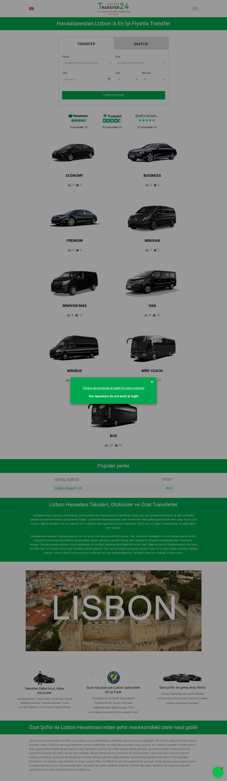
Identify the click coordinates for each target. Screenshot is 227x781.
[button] (218, 772)
